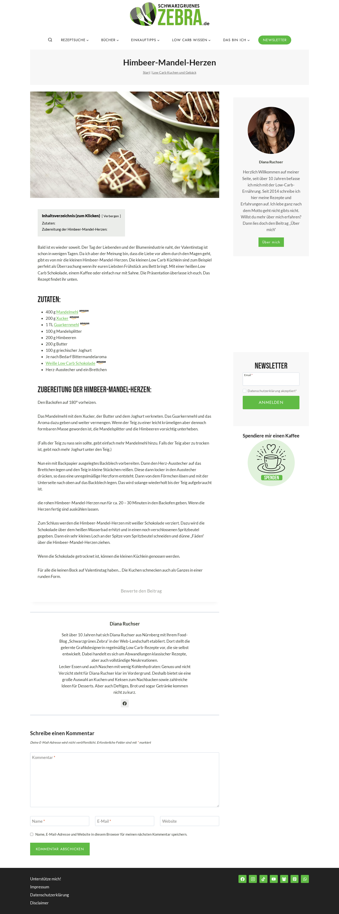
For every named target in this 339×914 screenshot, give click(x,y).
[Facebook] (242, 879)
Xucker (62, 318)
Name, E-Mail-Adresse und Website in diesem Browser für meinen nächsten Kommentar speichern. (111, 834)
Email (248, 375)
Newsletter (275, 40)
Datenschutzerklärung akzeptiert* (272, 391)
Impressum (39, 886)
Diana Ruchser (125, 623)
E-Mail (104, 821)
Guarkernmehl (66, 324)
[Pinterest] (295, 879)
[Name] (59, 821)
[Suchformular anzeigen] (50, 40)
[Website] (189, 821)
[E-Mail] (124, 821)
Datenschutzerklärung (49, 894)
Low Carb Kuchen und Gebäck (174, 72)
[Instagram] (253, 879)
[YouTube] (274, 879)
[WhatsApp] (305, 879)
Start (146, 72)
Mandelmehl (67, 311)
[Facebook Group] (284, 879)
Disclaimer (39, 902)
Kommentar (43, 757)
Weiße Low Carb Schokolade (70, 363)
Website (169, 821)
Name (38, 821)
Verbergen (111, 216)
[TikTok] (263, 879)
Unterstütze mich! (45, 878)
